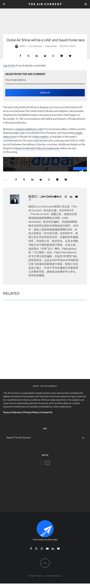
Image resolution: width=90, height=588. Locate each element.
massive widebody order (29, 129)
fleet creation (41, 137)
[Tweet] (28, 56)
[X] (36, 548)
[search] (83, 438)
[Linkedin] (53, 548)
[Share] (20, 56)
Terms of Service (12, 412)
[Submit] (45, 56)
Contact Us (46, 412)
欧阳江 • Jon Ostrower (31, 46)
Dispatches (51, 46)
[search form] (41, 438)
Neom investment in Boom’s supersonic (37, 148)
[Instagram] (41, 548)
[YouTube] (47, 548)
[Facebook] (31, 548)
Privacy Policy (30, 412)
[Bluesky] (58, 548)
